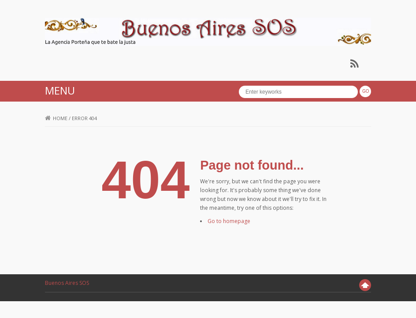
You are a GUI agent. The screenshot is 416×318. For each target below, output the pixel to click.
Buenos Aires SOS (67, 283)
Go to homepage (229, 221)
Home (56, 118)
